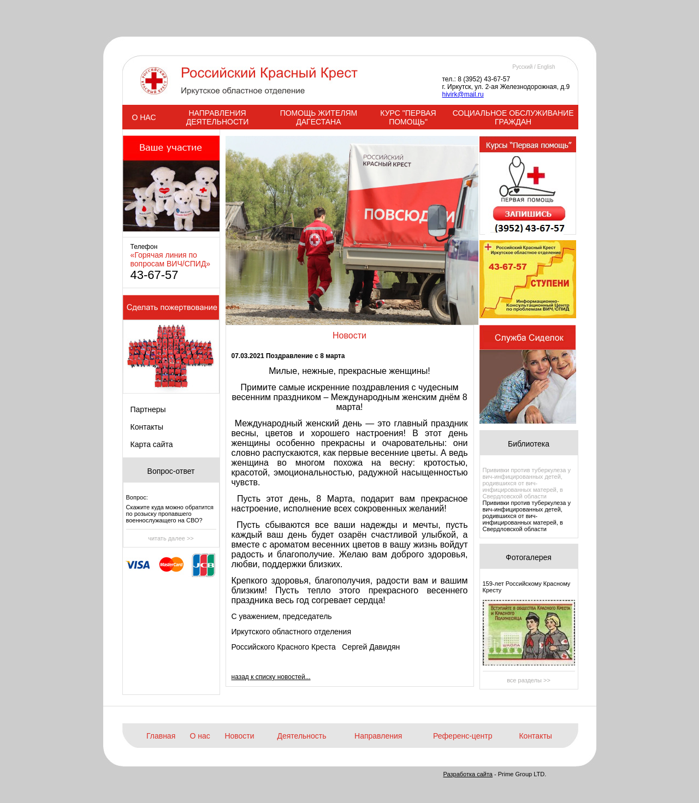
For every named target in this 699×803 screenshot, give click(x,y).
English (546, 67)
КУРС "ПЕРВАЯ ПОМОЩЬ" (408, 117)
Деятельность (301, 735)
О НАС (144, 117)
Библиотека (528, 443)
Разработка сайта (468, 774)
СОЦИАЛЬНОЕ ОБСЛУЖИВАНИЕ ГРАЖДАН (513, 117)
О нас (200, 735)
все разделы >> (528, 680)
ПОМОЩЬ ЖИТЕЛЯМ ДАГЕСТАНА (319, 117)
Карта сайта (152, 444)
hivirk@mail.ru (463, 94)
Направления (378, 735)
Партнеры (148, 409)
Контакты (147, 427)
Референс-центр (462, 735)
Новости (239, 735)
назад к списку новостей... (271, 677)
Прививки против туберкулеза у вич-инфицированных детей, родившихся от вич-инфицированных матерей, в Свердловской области (527, 483)
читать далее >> (171, 538)
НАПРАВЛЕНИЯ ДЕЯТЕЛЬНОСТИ (217, 117)
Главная (160, 735)
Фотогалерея (529, 557)
